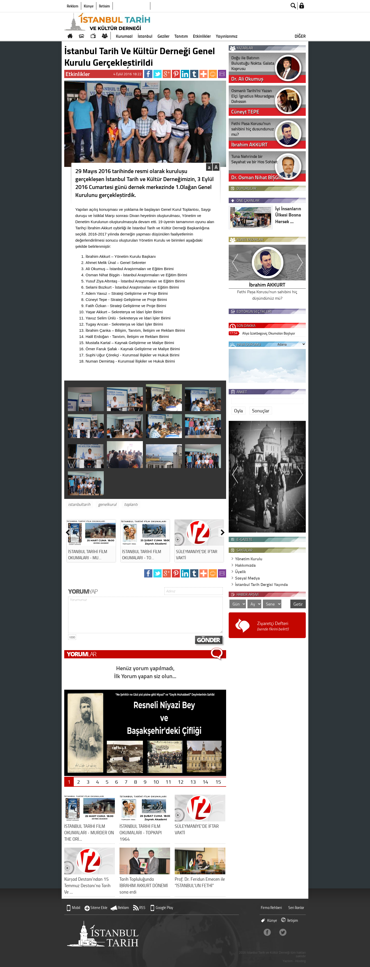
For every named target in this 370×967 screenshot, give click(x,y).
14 (205, 781)
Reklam (72, 6)
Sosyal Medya (247, 578)
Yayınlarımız (226, 36)
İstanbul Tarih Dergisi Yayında (261, 584)
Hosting (300, 961)
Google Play (164, 907)
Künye (89, 6)
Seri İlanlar (296, 907)
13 (193, 781)
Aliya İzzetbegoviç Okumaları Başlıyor (268, 333)
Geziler (163, 36)
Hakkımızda (245, 565)
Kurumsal (124, 36)
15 (218, 781)
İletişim (104, 6)
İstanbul (145, 36)
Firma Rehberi (271, 907)
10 (156, 781)
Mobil (76, 907)
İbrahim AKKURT (267, 284)
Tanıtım (181, 36)
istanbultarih (79, 504)
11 (168, 781)
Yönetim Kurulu (248, 559)
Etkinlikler (202, 36)
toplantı (131, 504)
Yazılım (288, 961)
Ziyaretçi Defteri (273, 626)
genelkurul (107, 504)
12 (180, 781)
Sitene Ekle (98, 907)
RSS (142, 907)
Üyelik (240, 571)
